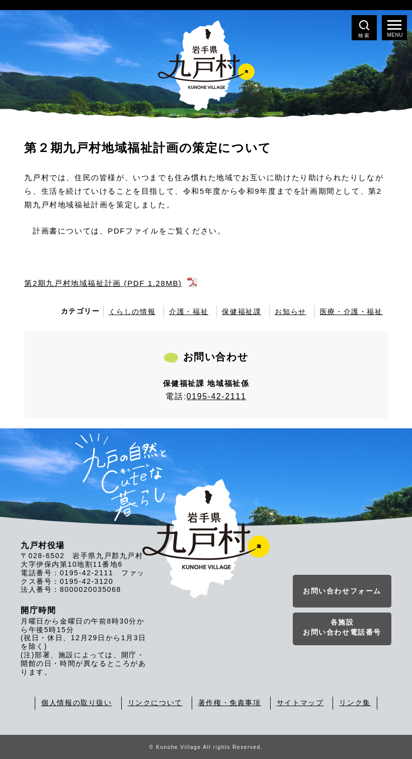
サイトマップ (300, 703)
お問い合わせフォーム (342, 591)
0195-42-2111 (216, 396)
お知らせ (290, 312)
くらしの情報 (132, 312)
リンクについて (155, 703)
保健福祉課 (241, 312)
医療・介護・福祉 (351, 312)
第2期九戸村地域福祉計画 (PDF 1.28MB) (103, 283)
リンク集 (354, 703)
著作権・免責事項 (229, 703)
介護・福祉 (188, 312)
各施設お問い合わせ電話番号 (342, 627)
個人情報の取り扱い (76, 703)
